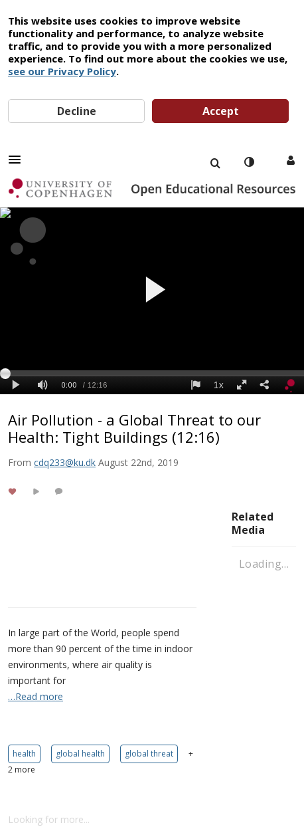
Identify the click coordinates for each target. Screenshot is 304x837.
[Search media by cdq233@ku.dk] (65, 462)
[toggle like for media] (14, 491)
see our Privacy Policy (62, 71)
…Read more (35, 696)
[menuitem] (215, 162)
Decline (76, 111)
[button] (18, 159)
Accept (220, 111)
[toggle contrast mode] (249, 162)
